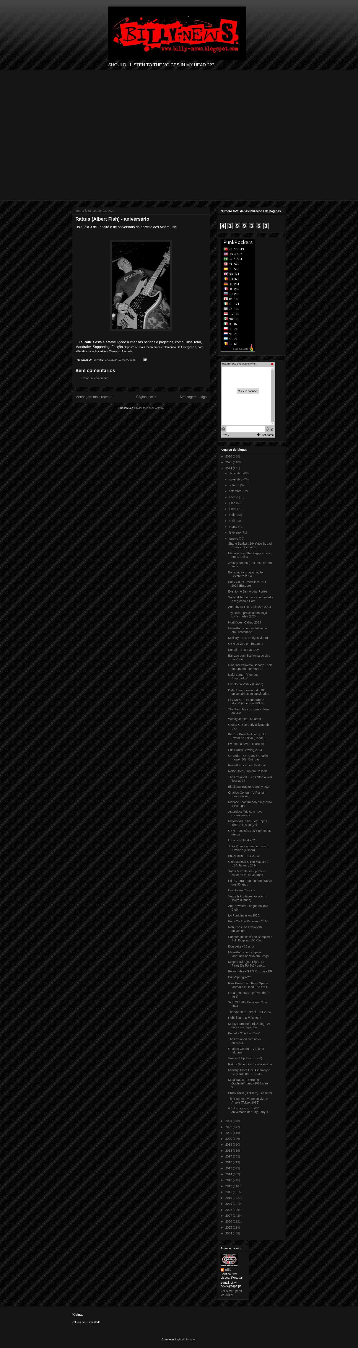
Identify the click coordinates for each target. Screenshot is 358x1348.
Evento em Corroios (241, 890)
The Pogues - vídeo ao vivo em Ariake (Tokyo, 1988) (249, 1100)
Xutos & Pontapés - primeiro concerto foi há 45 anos (247, 873)
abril (232, 521)
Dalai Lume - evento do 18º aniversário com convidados (248, 692)
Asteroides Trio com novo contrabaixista (245, 813)
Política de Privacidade (86, 1322)
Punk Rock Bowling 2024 (245, 750)
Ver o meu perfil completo (231, 1292)
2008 (229, 1209)
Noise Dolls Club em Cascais (247, 771)
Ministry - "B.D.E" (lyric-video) (248, 638)
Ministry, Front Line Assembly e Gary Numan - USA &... (249, 1072)
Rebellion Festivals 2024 (244, 1017)
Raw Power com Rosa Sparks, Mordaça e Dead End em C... (249, 985)
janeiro (234, 538)
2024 (229, 468)
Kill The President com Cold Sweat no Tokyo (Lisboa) (246, 736)
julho (232, 503)
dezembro (236, 473)
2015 (229, 1168)
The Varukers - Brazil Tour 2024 (249, 1012)
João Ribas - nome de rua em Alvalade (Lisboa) (248, 848)
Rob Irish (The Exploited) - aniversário (246, 929)
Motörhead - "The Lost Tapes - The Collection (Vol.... (248, 823)
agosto (234, 497)
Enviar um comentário (94, 378)
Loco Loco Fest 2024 (242, 840)
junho (233, 509)
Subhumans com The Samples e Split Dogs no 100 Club (250, 938)
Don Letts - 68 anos (241, 946)
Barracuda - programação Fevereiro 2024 (245, 574)
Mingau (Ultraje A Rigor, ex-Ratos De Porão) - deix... (246, 963)
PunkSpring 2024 (239, 977)
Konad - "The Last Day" (244, 649)
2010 (229, 1198)
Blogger (190, 1339)
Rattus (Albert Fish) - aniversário (250, 1064)
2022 (229, 1127)
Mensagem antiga (193, 397)
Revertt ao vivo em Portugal (247, 765)
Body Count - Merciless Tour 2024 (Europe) (247, 583)
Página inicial (146, 397)
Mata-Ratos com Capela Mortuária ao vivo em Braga (248, 954)
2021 (229, 1133)
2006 (229, 1221)
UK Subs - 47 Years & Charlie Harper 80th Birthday (248, 757)
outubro (234, 485)
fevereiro (235, 532)
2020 (229, 1138)
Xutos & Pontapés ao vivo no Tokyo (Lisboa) (247, 898)
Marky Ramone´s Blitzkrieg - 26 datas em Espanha (249, 1025)
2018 (229, 1150)
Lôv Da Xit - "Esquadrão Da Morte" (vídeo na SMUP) (246, 701)
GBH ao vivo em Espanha (245, 643)
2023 (229, 1121)
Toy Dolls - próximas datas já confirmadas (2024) (247, 614)
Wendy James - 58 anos (244, 719)
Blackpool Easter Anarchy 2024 (249, 786)
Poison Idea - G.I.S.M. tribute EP (250, 971)
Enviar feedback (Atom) (149, 408)
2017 (229, 1156)
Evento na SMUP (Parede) (246, 744)
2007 (229, 1215)
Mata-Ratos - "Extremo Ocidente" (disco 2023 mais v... (248, 1083)
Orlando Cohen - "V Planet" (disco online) (246, 794)
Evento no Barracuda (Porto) (247, 591)
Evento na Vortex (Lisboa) (245, 684)
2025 (229, 462)
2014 (229, 1174)
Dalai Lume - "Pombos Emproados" (243, 676)
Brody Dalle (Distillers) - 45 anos (250, 1093)
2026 (229, 456)
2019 (229, 1144)
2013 (229, 1180)
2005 (229, 1227)
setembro (235, 491)
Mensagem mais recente (93, 397)
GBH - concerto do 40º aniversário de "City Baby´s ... (249, 1110)
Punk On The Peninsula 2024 (248, 921)
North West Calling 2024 (244, 622)
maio (232, 514)
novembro (236, 479)
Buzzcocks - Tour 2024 (243, 856)
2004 (229, 1233)
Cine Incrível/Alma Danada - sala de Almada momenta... (250, 667)
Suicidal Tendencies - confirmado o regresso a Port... (250, 599)
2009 (229, 1203)
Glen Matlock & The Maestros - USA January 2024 (249, 863)
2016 (229, 1162)
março (233, 526)
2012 (229, 1186)
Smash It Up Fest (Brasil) (245, 1058)
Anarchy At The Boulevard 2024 (249, 607)
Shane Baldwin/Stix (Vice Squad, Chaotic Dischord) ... (250, 545)
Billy (228, 1269)
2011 (229, 1192)
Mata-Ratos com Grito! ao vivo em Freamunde (248, 630)
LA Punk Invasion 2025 (243, 915)
